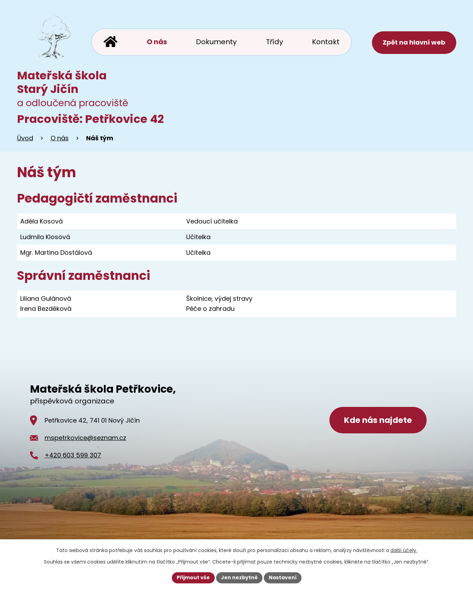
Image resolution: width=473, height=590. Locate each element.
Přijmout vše (193, 577)
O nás (60, 138)
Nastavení (283, 577)
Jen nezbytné (239, 577)
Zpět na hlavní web (414, 42)
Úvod (25, 138)
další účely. (403, 550)
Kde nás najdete (378, 420)
